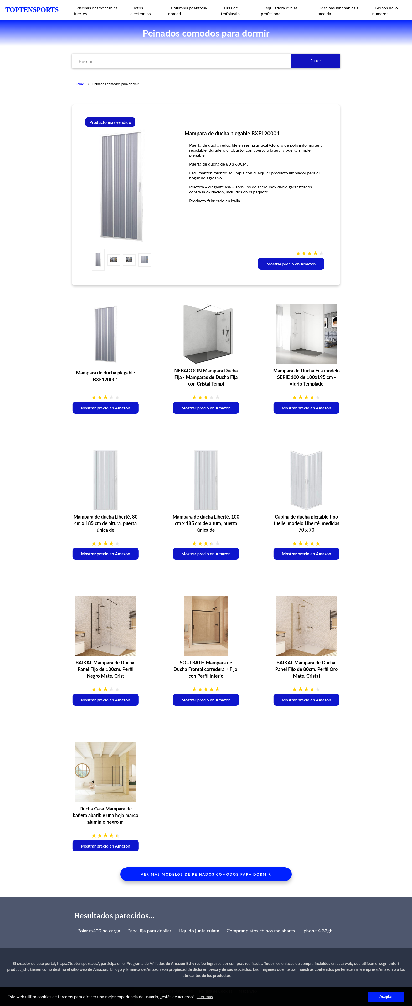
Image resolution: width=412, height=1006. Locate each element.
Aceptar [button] (386, 996)
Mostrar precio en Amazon (291, 263)
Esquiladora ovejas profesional (279, 10)
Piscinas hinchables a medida (338, 10)
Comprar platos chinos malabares (260, 930)
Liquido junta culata (199, 930)
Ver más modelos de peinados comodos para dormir (206, 874)
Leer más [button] (205, 996)
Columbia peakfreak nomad (187, 10)
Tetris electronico (140, 10)
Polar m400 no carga (99, 930)
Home (79, 84)
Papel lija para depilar (149, 930)
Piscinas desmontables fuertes (96, 10)
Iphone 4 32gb (317, 930)
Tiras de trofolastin (230, 10)
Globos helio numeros (385, 10)
